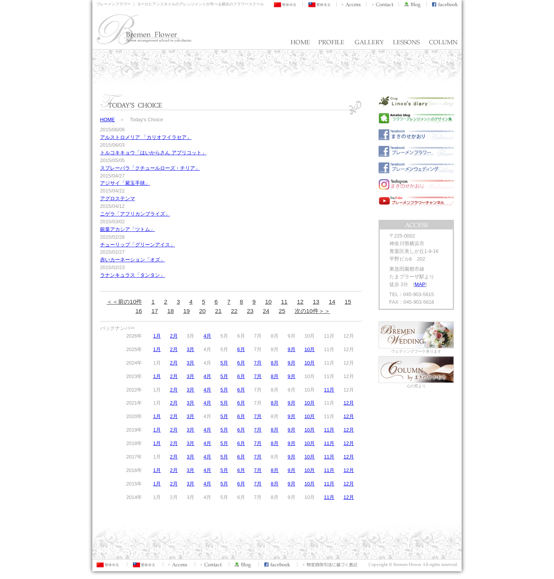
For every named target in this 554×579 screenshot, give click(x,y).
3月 (190, 349)
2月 (174, 336)
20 (202, 311)
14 (332, 301)
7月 (258, 363)
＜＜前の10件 (124, 301)
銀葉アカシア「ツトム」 (127, 229)
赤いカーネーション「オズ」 (132, 260)
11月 (329, 390)
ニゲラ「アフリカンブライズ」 (135, 214)
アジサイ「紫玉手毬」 (125, 183)
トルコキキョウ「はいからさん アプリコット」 (153, 153)
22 (234, 311)
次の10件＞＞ (312, 311)
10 (268, 301)
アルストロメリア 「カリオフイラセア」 (146, 137)
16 (138, 311)
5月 (224, 363)
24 (266, 311)
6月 (241, 349)
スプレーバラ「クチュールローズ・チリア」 (150, 168)
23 (250, 311)
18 (170, 311)
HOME (107, 119)
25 (282, 311)
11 (284, 301)
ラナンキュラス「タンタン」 (132, 275)
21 (218, 311)
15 (348, 301)
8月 (275, 363)
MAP (420, 284)
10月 (309, 349)
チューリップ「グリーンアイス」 (137, 245)
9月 (291, 349)
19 (186, 311)
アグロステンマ (117, 198)
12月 (349, 403)
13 (316, 301)
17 (154, 311)
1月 (157, 336)
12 (300, 301)
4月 (207, 336)
